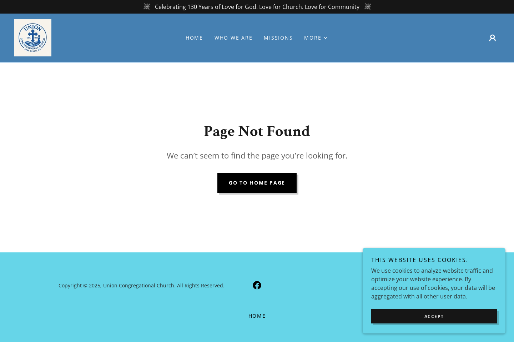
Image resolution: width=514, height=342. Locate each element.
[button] (316, 38)
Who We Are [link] (234, 37)
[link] (32, 37)
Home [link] (194, 37)
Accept (434, 316)
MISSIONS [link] (278, 37)
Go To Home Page (257, 182)
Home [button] (257, 315)
